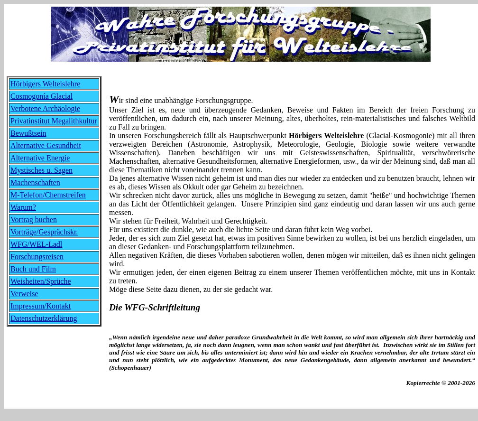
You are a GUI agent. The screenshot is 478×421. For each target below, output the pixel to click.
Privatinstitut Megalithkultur (53, 121)
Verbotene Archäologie (45, 108)
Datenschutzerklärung (43, 318)
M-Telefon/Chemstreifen (48, 195)
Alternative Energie (40, 158)
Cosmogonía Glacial (41, 96)
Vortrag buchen (33, 219)
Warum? (23, 207)
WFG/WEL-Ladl (36, 244)
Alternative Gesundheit (45, 145)
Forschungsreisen (37, 257)
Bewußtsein (28, 133)
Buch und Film (33, 269)
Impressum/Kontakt (40, 306)
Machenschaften (35, 182)
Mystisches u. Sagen (41, 170)
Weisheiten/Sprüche (40, 281)
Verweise (24, 294)
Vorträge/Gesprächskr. (44, 232)
